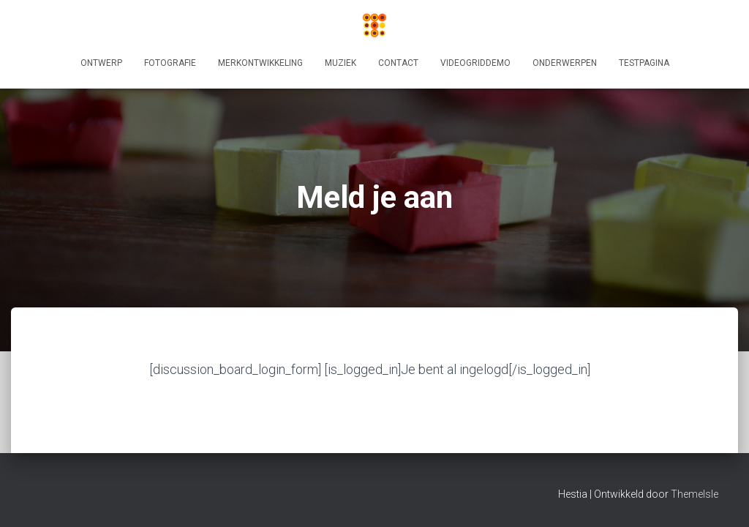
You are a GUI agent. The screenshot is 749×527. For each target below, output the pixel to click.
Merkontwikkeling (260, 63)
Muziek (340, 63)
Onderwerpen (564, 63)
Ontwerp (101, 63)
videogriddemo (475, 63)
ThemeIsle (694, 494)
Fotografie (170, 63)
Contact (398, 63)
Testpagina (644, 63)
